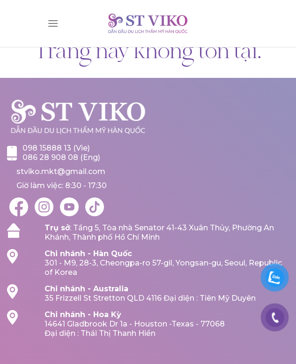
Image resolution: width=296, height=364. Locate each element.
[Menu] (53, 23)
